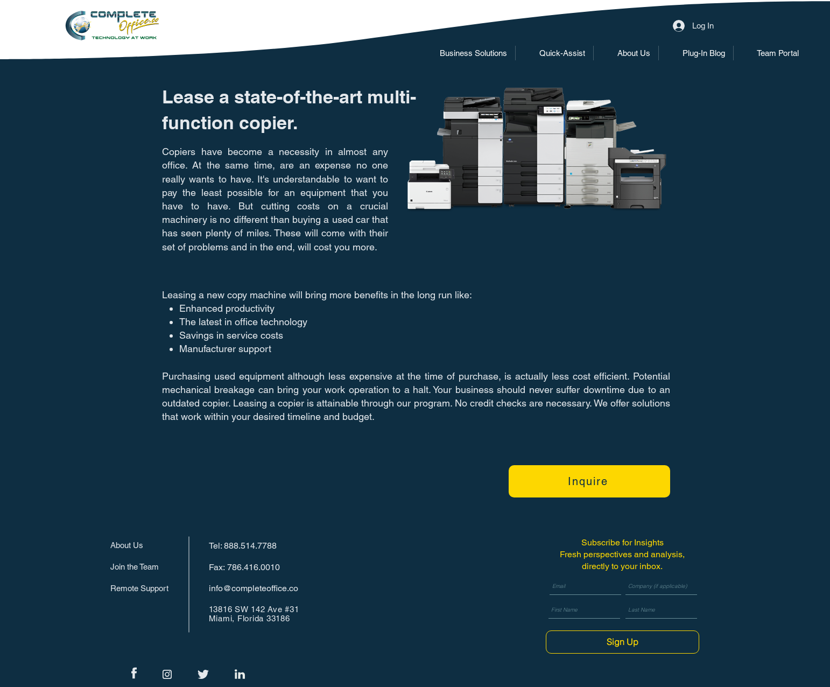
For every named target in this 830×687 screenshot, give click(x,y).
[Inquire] (589, 481)
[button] (465, 53)
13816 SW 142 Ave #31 (254, 609)
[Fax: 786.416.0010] (247, 567)
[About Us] (148, 545)
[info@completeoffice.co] (257, 588)
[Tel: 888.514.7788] (247, 545)
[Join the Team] (143, 566)
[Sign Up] (622, 642)
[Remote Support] (143, 588)
